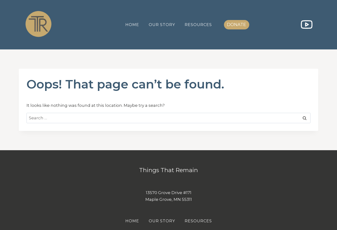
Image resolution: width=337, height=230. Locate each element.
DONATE (236, 24)
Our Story (162, 24)
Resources (198, 24)
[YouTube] (306, 24)
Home (132, 24)
